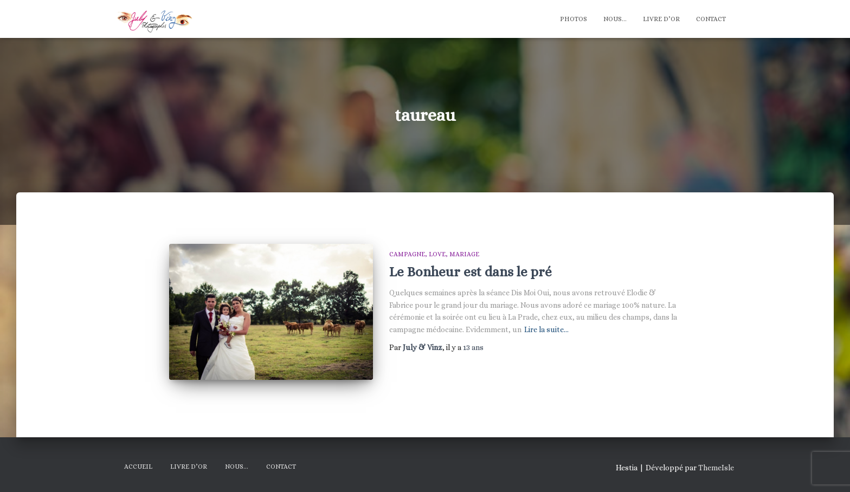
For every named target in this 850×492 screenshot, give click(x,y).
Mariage (464, 254)
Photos (573, 19)
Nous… (615, 19)
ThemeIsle (716, 467)
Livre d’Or (661, 19)
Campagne (407, 254)
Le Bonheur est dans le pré (470, 272)
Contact (711, 19)
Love (437, 254)
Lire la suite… (546, 329)
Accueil (138, 466)
